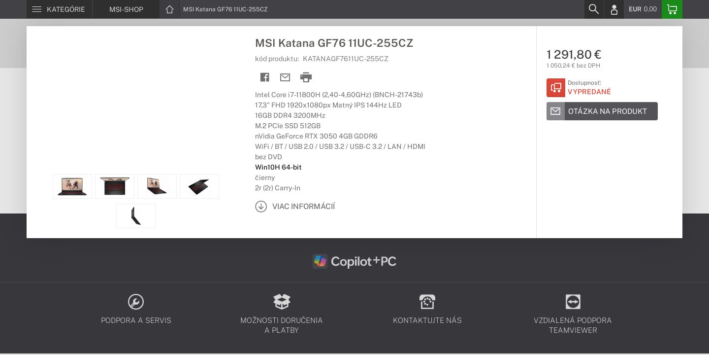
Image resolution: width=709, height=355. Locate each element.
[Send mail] (285, 77)
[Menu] (59, 9)
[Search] (594, 9)
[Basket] (672, 9)
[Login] (614, 9)
